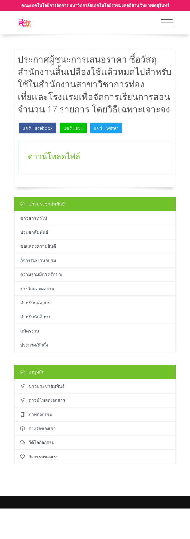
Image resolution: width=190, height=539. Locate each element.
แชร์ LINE (73, 128)
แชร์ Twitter (106, 128)
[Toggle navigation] (167, 22)
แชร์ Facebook (37, 128)
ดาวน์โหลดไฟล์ (54, 156)
